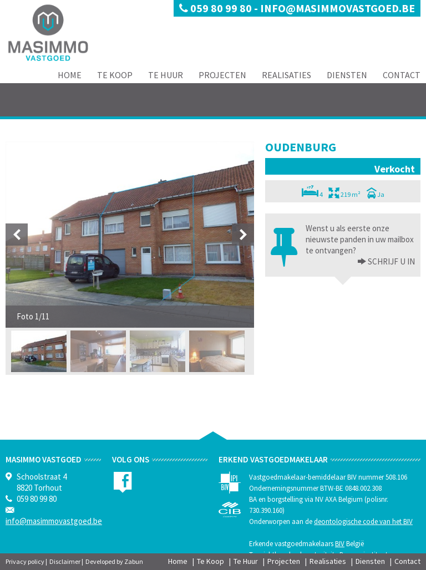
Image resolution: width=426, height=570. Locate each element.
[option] (130, 234)
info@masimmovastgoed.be (337, 8)
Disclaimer (64, 561)
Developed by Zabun (114, 561)
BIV (339, 543)
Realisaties (286, 74)
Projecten (222, 74)
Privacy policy (25, 561)
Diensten (347, 74)
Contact (401, 74)
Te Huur (165, 74)
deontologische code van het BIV (363, 521)
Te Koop (115, 74)
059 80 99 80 (216, 8)
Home (70, 74)
